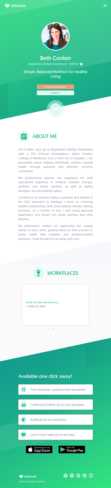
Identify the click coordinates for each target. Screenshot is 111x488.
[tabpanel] (55, 305)
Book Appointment (55, 87)
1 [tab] (53, 328)
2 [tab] (58, 328)
